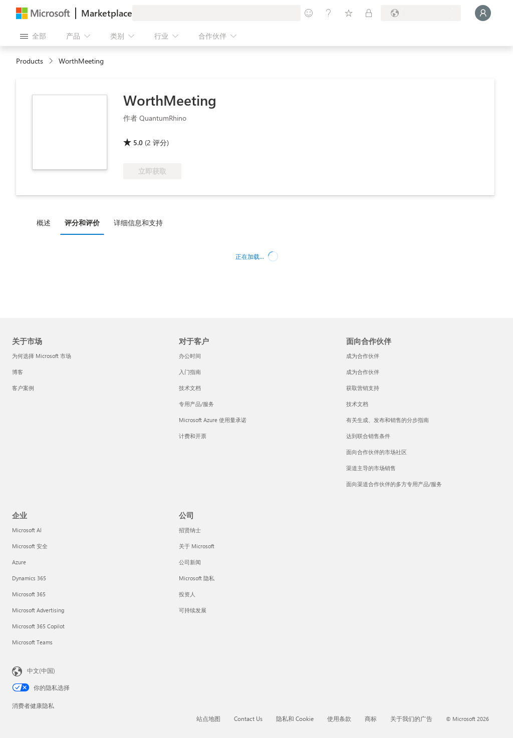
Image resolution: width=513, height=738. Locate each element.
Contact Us (248, 718)
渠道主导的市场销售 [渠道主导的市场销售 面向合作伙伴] (371, 468)
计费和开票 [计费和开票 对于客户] (192, 436)
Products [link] (29, 61)
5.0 (138, 142)
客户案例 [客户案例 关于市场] (23, 388)
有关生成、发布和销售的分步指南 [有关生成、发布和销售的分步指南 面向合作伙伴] (387, 420)
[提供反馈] (309, 13)
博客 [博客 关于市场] (17, 372)
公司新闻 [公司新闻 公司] (190, 562)
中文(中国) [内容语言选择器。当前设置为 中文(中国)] (41, 670)
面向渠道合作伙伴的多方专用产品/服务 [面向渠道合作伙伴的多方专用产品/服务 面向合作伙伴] (394, 484)
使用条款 (339, 718)
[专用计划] (369, 13)
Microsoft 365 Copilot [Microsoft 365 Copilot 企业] (38, 626)
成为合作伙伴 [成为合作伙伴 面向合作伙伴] (362, 355)
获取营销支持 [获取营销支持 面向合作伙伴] (362, 388)
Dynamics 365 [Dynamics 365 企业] (29, 578)
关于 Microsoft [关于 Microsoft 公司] (196, 546)
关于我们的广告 (411, 718)
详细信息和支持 (138, 222)
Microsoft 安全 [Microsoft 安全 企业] (30, 546)
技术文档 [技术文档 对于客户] (190, 388)
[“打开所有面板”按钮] (33, 36)
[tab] (46, 222)
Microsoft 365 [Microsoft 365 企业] (29, 594)
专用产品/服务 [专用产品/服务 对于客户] (196, 404)
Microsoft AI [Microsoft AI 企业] (27, 530)
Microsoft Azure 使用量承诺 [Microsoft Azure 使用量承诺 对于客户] (212, 420)
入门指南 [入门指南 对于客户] (190, 372)
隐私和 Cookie (295, 718)
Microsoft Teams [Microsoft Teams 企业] (32, 642)
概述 (44, 222)
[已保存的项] (349, 13)
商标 (371, 718)
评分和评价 (82, 222)
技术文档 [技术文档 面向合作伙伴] (357, 404)
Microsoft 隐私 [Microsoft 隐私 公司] (196, 578)
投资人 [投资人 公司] (187, 594)
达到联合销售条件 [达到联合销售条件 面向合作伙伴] (368, 436)
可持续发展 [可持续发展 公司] (192, 610)
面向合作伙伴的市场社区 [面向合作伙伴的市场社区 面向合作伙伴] (376, 452)
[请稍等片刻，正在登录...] (483, 13)
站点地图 (208, 718)
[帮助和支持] (329, 13)
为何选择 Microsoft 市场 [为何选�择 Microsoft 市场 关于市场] (41, 355)
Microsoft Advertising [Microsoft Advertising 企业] (38, 610)
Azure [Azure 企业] (19, 562)
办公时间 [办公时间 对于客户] (190, 355)
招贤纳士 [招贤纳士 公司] (190, 530)
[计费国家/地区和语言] (421, 13)
